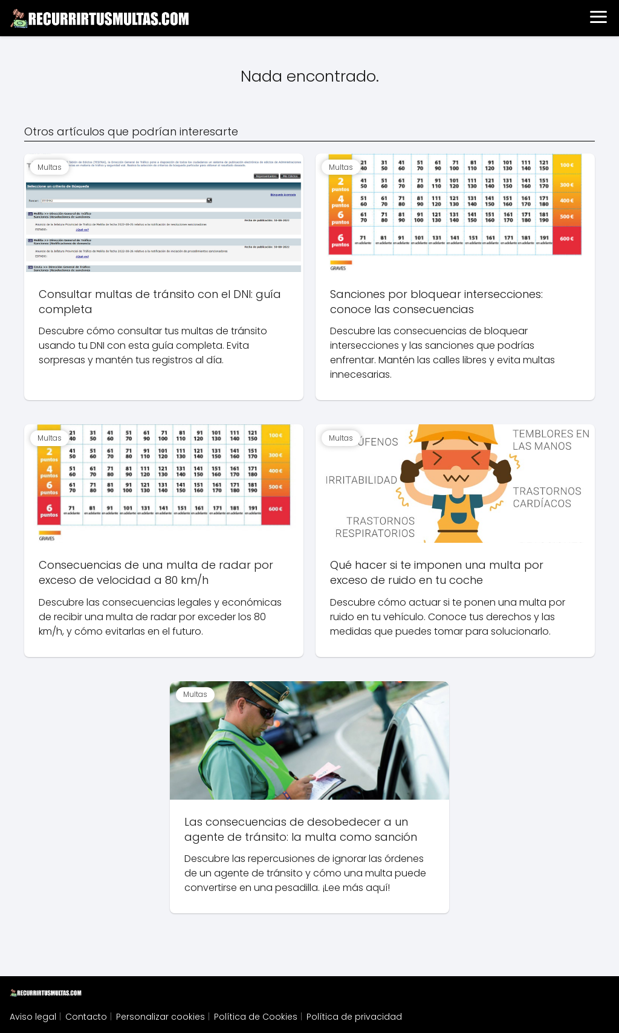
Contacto (86, 1017)
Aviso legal (33, 1017)
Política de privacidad (354, 1017)
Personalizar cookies (160, 1017)
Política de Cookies (255, 1017)
